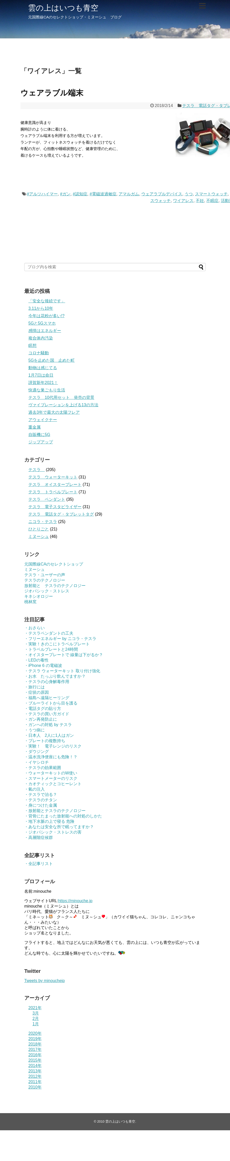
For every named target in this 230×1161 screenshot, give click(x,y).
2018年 (35, 1044)
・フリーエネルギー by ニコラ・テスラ (60, 638)
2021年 (35, 1008)
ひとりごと (38, 529)
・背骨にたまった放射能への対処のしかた (63, 816)
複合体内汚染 (40, 338)
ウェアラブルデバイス (161, 194)
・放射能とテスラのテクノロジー (55, 810)
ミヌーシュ (38, 536)
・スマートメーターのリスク (50, 778)
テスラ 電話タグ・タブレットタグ (61, 514)
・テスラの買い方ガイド (46, 714)
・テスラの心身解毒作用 (46, 681)
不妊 (200, 200)
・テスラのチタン (40, 800)
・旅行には (34, 687)
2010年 (35, 1087)
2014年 (35, 1065)
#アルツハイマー (42, 194)
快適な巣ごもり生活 (46, 390)
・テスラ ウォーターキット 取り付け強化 (62, 671)
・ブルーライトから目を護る (50, 703)
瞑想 (32, 345)
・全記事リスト (38, 863)
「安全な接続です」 (46, 301)
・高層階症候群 (38, 837)
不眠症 (212, 200)
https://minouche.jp (75, 901)
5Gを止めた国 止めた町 (51, 360)
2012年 (35, 1076)
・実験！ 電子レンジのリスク (53, 746)
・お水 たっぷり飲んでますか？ (55, 676)
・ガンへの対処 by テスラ (48, 724)
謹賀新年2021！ (43, 382)
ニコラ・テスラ (42, 521)
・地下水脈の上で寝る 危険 (49, 821)
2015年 (35, 1060)
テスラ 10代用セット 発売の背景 (61, 397)
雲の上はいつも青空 (63, 8)
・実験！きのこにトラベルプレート (57, 644)
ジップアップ (40, 442)
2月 (35, 1018)
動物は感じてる (42, 368)
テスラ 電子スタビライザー (55, 507)
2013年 (35, 1071)
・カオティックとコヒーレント (53, 784)
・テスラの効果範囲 (42, 767)
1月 (35, 1024)
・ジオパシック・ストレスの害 (53, 832)
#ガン (65, 194)
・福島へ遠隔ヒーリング (46, 698)
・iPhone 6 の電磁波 (43, 665)
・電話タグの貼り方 (42, 708)
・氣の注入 (34, 789)
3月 (35, 1013)
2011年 (35, 1082)
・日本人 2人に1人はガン (49, 735)
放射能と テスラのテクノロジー (55, 585)
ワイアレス (183, 200)
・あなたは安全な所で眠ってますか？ (59, 827)
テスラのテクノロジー (44, 580)
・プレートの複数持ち (44, 741)
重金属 (34, 427)
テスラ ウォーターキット (52, 477)
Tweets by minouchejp (44, 980)
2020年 (35, 1033)
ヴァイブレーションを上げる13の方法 (63, 405)
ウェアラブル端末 (51, 93)
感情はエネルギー (44, 330)
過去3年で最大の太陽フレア (54, 412)
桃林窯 (30, 602)
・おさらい (34, 628)
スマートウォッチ (211, 194)
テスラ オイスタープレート (55, 484)
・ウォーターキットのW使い (50, 773)
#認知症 (80, 194)
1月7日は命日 (40, 375)
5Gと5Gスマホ (42, 323)
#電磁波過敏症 (103, 194)
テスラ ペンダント (46, 499)
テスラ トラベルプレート (52, 492)
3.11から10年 (40, 308)
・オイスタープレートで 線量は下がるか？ (63, 655)
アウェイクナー (42, 420)
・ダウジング (36, 751)
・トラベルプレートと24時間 (51, 649)
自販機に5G (39, 434)
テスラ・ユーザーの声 (44, 575)
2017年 (35, 1049)
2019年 (35, 1039)
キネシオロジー (38, 596)
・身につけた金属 (40, 805)
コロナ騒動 (38, 353)
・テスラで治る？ (40, 794)
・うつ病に (34, 730)
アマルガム (129, 194)
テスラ (36, 469)
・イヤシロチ (36, 762)
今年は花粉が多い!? (46, 316)
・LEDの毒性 (36, 660)
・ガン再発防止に (40, 719)
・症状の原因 (36, 692)
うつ (189, 194)
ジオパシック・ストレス (46, 591)
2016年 (35, 1055)
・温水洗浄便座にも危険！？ (50, 757)
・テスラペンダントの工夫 (48, 633)
